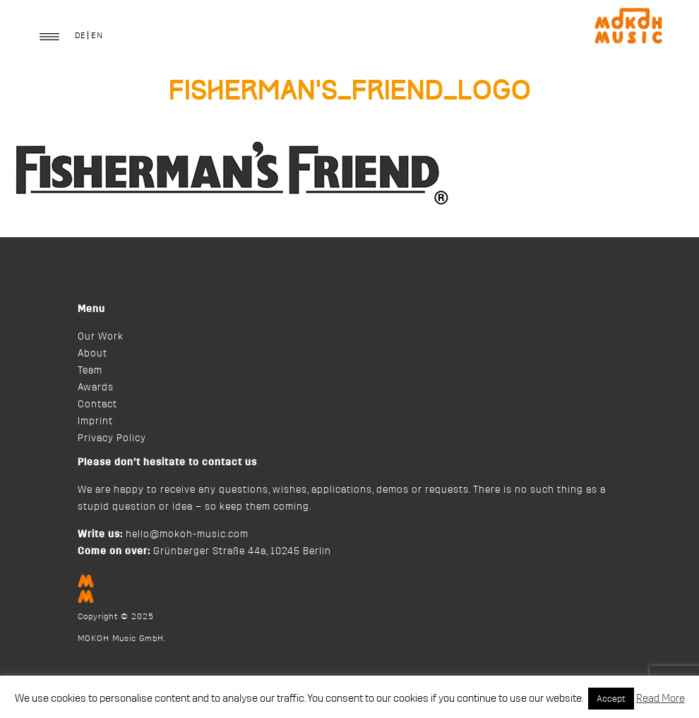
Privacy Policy (112, 438)
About (92, 354)
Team (90, 371)
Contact (97, 404)
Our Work (101, 337)
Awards (96, 388)
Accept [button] (611, 698)
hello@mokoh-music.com (187, 534)
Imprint (95, 421)
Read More (660, 698)
